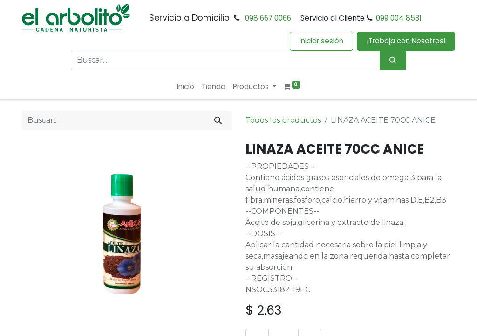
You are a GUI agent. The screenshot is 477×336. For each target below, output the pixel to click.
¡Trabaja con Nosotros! (406, 41)
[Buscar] (218, 120)
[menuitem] (185, 87)
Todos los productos (283, 120)
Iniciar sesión (321, 41)
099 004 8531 (399, 18)
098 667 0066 (268, 18)
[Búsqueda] (393, 60)
